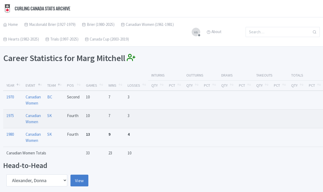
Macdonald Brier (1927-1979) (50, 24)
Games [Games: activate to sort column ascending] (91, 85)
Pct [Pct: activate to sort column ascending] (172, 85)
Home (10, 24)
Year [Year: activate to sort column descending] (10, 85)
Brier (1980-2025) (98, 24)
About (214, 31)
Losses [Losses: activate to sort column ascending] (134, 85)
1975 (10, 115)
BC (49, 96)
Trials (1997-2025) (61, 39)
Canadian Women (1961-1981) (147, 24)
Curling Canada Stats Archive (36, 8)
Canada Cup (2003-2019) (107, 39)
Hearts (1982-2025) (21, 39)
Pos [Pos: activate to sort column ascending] (70, 85)
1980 (10, 134)
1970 (10, 96)
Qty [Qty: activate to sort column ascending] (154, 85)
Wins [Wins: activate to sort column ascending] (112, 85)
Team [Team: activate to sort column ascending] (51, 85)
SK (49, 115)
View (79, 180)
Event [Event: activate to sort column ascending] (30, 85)
